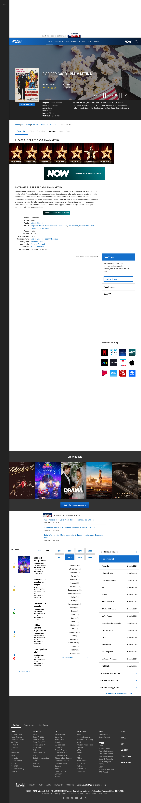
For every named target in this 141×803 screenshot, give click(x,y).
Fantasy (73, 608)
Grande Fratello (61, 750)
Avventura (73, 572)
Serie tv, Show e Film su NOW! (57, 212)
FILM (13, 732)
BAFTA (101, 764)
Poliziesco (73, 632)
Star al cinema (104, 734)
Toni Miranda (73, 226)
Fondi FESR (102, 794)
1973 (50, 108)
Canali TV (58, 774)
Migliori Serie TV (39, 745)
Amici (57, 769)
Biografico (73, 579)
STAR (101, 732)
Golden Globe (104, 748)
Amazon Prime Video (85, 745)
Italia (39, 550)
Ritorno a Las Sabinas (63, 758)
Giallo (73, 615)
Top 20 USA (37, 747)
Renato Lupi (62, 226)
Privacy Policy (60, 794)
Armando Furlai (51, 226)
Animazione (73, 565)
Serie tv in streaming (41, 758)
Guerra (73, 618)
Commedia (54, 105)
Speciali (36, 763)
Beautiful (58, 742)
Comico (73, 583)
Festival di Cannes (106, 754)
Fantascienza (73, 604)
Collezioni (14, 747)
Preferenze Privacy (75, 794)
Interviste (14, 758)
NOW (79, 750)
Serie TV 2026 (38, 740)
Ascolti (57, 776)
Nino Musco (84, 226)
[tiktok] (81, 798)
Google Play (81, 763)
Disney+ (80, 747)
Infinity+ (80, 753)
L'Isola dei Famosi (62, 761)
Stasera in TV (60, 734)
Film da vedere (16, 761)
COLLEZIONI (126, 756)
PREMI (101, 743)
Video (13, 750)
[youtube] (76, 798)
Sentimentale (73, 643)
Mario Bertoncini (37, 247)
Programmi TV (60, 771)
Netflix (79, 742)
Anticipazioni (60, 740)
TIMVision (80, 758)
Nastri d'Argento (105, 762)
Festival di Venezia (106, 751)
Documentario (73, 590)
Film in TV (15, 745)
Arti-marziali (73, 569)
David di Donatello (106, 759)
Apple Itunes (81, 761)
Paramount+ (81, 771)
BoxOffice (14, 742)
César (101, 767)
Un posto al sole (61, 755)
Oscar (101, 746)
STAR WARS (126, 762)
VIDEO (123, 738)
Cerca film (15, 771)
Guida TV (36, 761)
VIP (122, 744)
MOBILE (124, 750)
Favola (73, 611)
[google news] (72, 798)
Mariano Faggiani (38, 244)
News (13, 755)
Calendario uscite (17, 740)
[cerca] (136, 41)
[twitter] (86, 798)
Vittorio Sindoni (56, 103)
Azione (73, 576)
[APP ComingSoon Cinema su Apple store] (113, 784)
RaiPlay (80, 766)
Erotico (73, 597)
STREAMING (82, 732)
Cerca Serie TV (39, 742)
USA (47, 550)
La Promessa (60, 745)
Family (73, 601)
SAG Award (103, 772)
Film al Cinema (16, 734)
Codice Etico (47, 794)
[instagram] (67, 798)
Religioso (73, 639)
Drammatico (72, 594)
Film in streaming (17, 769)
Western (73, 653)
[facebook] (63, 798)
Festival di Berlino (106, 756)
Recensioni (15, 753)
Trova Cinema (16, 737)
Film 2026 (14, 766)
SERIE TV (37, 732)
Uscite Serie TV (39, 753)
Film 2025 (14, 763)
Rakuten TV (81, 769)
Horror (73, 622)
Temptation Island (61, 753)
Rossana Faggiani (51, 239)
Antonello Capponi (38, 241)
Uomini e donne (61, 747)
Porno (73, 636)
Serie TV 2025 (38, 737)
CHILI (79, 755)
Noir (73, 629)
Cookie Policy (90, 794)
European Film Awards (107, 769)
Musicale (73, 625)
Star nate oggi (104, 737)
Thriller (73, 650)
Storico (73, 646)
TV (56, 732)
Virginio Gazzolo (37, 226)
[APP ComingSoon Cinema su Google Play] (129, 784)
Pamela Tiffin (43, 228)
